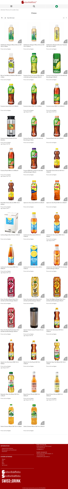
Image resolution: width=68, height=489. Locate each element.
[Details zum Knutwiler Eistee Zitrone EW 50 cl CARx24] (56, 158)
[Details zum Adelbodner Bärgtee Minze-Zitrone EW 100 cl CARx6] (11, 32)
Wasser (3, 459)
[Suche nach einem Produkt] (34, 6)
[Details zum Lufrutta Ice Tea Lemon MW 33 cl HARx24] (11, 255)
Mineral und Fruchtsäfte (11, 9)
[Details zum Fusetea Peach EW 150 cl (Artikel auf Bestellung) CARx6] (34, 126)
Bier (3, 462)
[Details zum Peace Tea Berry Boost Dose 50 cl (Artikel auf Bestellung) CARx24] (11, 287)
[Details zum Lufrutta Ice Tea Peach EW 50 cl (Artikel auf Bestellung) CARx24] (56, 255)
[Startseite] (29, 2)
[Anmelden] (56, 6)
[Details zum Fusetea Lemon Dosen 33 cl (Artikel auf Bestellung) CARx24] (56, 63)
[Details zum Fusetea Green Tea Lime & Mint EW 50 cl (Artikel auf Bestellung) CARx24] (34, 63)
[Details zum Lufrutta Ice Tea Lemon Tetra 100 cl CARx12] (34, 255)
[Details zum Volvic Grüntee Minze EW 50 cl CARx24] (34, 414)
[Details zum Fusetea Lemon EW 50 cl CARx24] (11, 94)
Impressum (4, 451)
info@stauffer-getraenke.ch (43, 456)
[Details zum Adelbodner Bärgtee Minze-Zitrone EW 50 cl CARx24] (34, 32)
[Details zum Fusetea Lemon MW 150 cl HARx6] (34, 94)
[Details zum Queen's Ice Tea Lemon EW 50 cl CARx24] (56, 317)
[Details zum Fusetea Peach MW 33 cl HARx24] (11, 158)
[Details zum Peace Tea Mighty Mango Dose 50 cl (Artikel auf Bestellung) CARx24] (56, 287)
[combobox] (64, 18)
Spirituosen (4, 465)
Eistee (17, 9)
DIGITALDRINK (42, 488)
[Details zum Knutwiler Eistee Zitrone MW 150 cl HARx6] (11, 190)
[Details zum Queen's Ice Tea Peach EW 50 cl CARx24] (34, 350)
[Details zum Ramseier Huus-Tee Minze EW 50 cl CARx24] (11, 382)
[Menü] (11, 6)
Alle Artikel (3, 9)
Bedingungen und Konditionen (9, 450)
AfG (3, 460)
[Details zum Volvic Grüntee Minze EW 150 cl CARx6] (11, 414)
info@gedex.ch (40, 449)
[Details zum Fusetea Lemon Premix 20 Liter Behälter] (11, 126)
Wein (3, 463)
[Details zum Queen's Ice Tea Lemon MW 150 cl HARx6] (11, 350)
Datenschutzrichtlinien (7, 448)
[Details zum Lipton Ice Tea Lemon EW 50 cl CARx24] (34, 190)
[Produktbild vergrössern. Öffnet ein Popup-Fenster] (20, 41)
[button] (2, 18)
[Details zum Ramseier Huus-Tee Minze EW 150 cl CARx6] (56, 350)
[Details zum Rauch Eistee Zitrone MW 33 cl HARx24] (56, 382)
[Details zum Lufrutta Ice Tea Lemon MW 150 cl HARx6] (56, 222)
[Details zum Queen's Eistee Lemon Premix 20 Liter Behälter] (34, 317)
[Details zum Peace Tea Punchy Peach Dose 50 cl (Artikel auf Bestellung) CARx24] (11, 317)
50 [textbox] (63, 18)
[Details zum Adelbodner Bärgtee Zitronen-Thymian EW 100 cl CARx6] (56, 32)
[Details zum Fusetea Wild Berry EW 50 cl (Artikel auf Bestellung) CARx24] (34, 158)
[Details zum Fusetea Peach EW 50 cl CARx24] (56, 126)
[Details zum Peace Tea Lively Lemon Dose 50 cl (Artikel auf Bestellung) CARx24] (34, 287)
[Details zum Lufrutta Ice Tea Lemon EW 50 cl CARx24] (34, 222)
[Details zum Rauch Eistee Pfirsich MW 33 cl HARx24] (34, 382)
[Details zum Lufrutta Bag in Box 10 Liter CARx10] (11, 222)
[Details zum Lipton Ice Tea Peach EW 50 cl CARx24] (56, 190)
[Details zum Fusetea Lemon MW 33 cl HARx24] (56, 94)
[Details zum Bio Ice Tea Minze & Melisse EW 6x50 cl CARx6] (11, 63)
